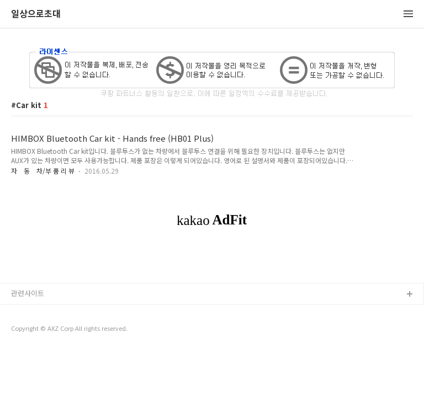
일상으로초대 (36, 14)
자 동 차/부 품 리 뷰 (43, 170)
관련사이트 (27, 293)
